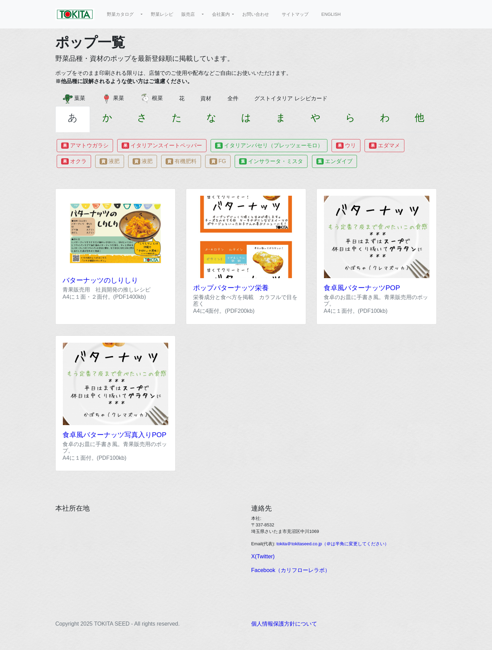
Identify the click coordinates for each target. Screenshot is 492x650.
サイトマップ (297, 14)
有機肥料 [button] (181, 161)
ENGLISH (333, 14)
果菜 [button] (115, 98)
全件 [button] (235, 98)
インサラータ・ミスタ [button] (271, 161)
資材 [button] (208, 98)
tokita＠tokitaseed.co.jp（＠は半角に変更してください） (333, 543)
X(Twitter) (263, 556)
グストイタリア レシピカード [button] (293, 98)
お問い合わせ (257, 14)
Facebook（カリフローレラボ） (290, 570)
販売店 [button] (191, 14)
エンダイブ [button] (334, 161)
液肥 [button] (110, 161)
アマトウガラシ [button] (85, 145)
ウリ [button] (346, 145)
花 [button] (184, 98)
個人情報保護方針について (284, 624)
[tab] (72, 119)
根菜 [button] (154, 98)
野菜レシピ (162, 14)
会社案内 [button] (221, 14)
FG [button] (218, 161)
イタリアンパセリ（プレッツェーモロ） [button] (269, 145)
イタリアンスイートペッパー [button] (162, 145)
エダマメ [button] (384, 145)
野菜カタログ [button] (123, 14)
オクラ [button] (74, 161)
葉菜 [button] (77, 98)
